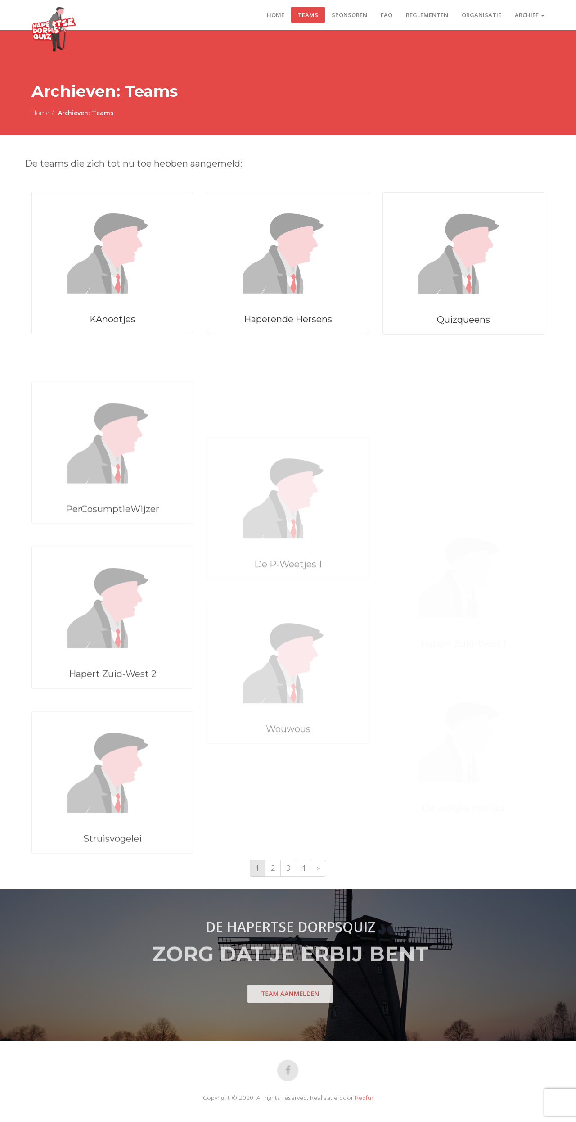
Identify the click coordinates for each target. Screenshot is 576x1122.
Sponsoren (349, 15)
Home (275, 15)
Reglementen (427, 15)
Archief (529, 15)
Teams (308, 15)
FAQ (386, 15)
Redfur (364, 1097)
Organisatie (481, 15)
